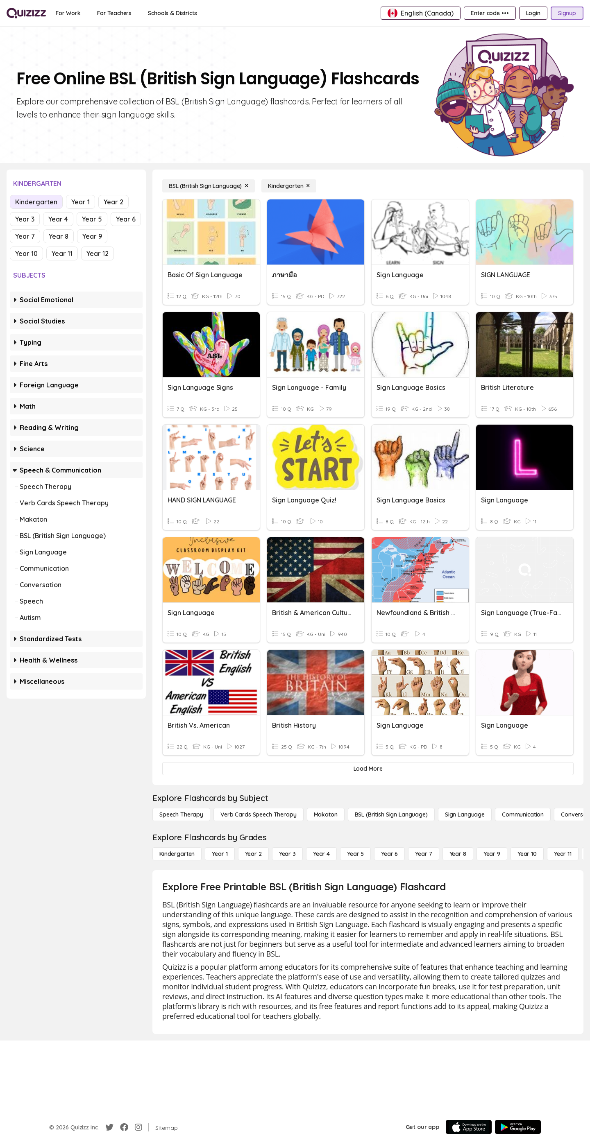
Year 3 (24, 219)
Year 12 (97, 253)
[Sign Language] (465, 814)
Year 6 (126, 219)
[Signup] (567, 13)
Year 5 (92, 219)
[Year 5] (355, 853)
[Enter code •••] (489, 13)
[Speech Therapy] (181, 814)
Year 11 (62, 253)
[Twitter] (109, 1127)
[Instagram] (138, 1127)
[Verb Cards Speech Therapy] (258, 814)
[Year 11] (563, 853)
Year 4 (58, 219)
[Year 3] (287, 853)
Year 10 (26, 253)
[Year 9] (492, 853)
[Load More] (368, 768)
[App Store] (469, 1127)
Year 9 (92, 236)
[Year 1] (219, 853)
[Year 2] (253, 853)
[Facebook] (124, 1127)
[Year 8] (457, 853)
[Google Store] (518, 1127)
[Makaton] (326, 814)
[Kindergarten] (288, 185)
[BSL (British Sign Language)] (208, 185)
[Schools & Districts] (172, 13)
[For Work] (68, 13)
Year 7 (25, 236)
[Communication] (523, 814)
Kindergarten (36, 202)
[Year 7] (423, 853)
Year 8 (58, 236)
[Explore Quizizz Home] (26, 13)
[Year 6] (389, 853)
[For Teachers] (114, 13)
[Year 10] (527, 853)
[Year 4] (321, 853)
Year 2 (113, 202)
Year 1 (80, 202)
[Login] (533, 13)
